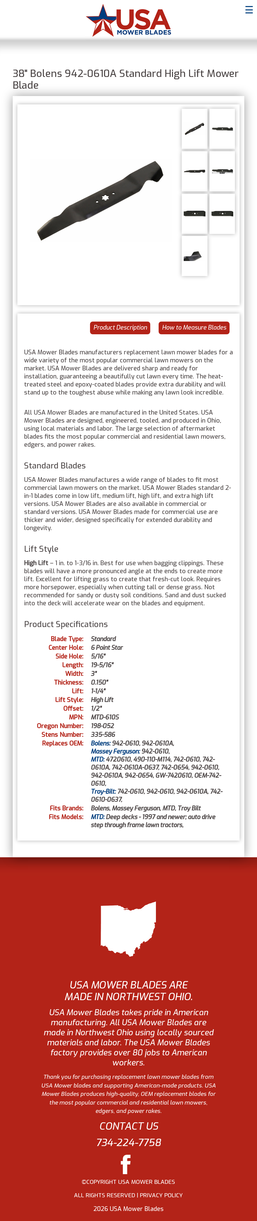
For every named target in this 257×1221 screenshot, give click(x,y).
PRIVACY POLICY (161, 1195)
